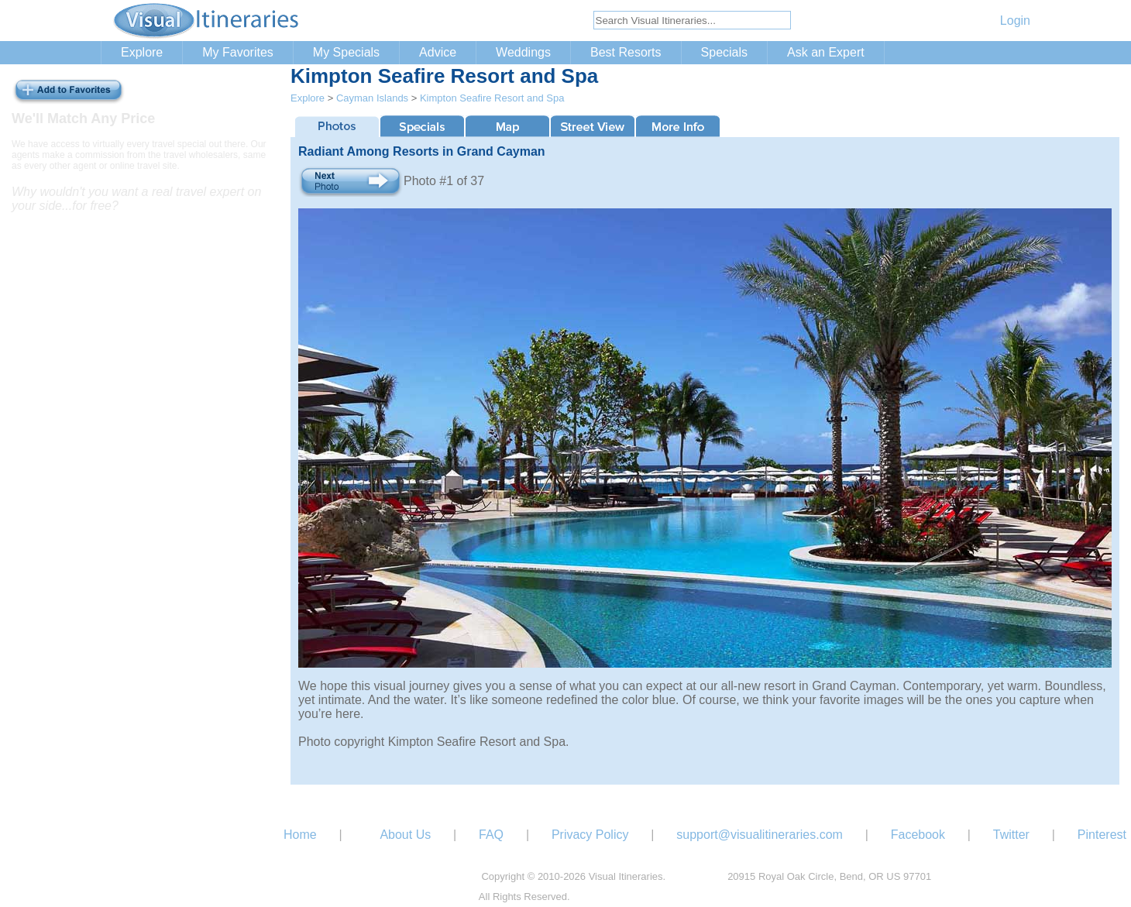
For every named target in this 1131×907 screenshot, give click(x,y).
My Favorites (237, 52)
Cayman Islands (372, 98)
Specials (724, 52)
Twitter (1011, 834)
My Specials (346, 52)
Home (300, 834)
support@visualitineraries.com (759, 834)
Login (1015, 20)
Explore (142, 52)
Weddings (523, 52)
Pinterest (1102, 834)
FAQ (491, 834)
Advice (437, 52)
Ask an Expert (826, 52)
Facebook (918, 834)
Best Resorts (626, 52)
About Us (405, 834)
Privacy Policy (590, 834)
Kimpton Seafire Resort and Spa (492, 98)
